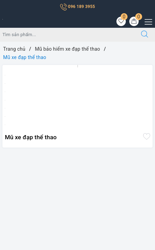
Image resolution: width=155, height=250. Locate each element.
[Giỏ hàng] (134, 21)
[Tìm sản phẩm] (67, 35)
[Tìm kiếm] (144, 35)
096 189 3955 (77, 6)
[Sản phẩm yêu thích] (121, 21)
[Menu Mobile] (146, 21)
